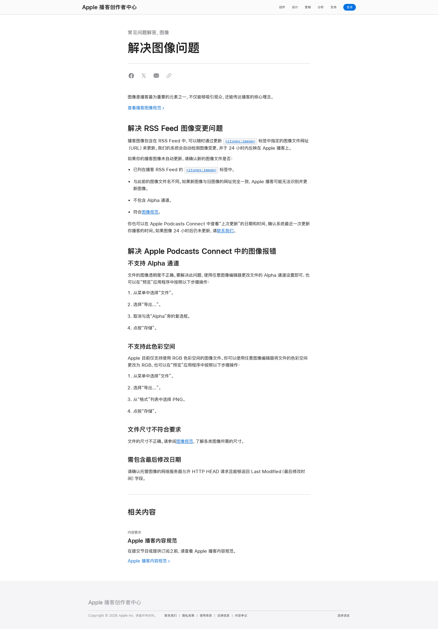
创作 (282, 7)
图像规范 (150, 211)
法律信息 (223, 615)
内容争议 (241, 615)
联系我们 (225, 230)
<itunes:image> (240, 141)
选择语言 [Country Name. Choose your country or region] (343, 615)
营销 (308, 7)
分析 (321, 7)
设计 (295, 7)
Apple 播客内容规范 (147, 560)
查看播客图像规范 (144, 107)
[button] (131, 75)
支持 (333, 7)
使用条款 (206, 615)
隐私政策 (188, 615)
